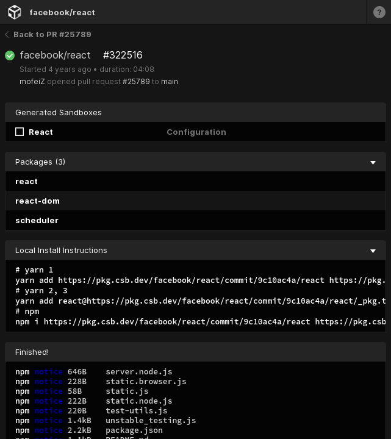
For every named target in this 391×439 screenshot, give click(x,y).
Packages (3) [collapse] (195, 161)
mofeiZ (32, 81)
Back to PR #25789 (48, 34)
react (26, 181)
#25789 (136, 81)
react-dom (37, 200)
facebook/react (62, 12)
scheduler (37, 220)
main (169, 81)
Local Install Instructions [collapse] (195, 250)
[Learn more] (379, 12)
